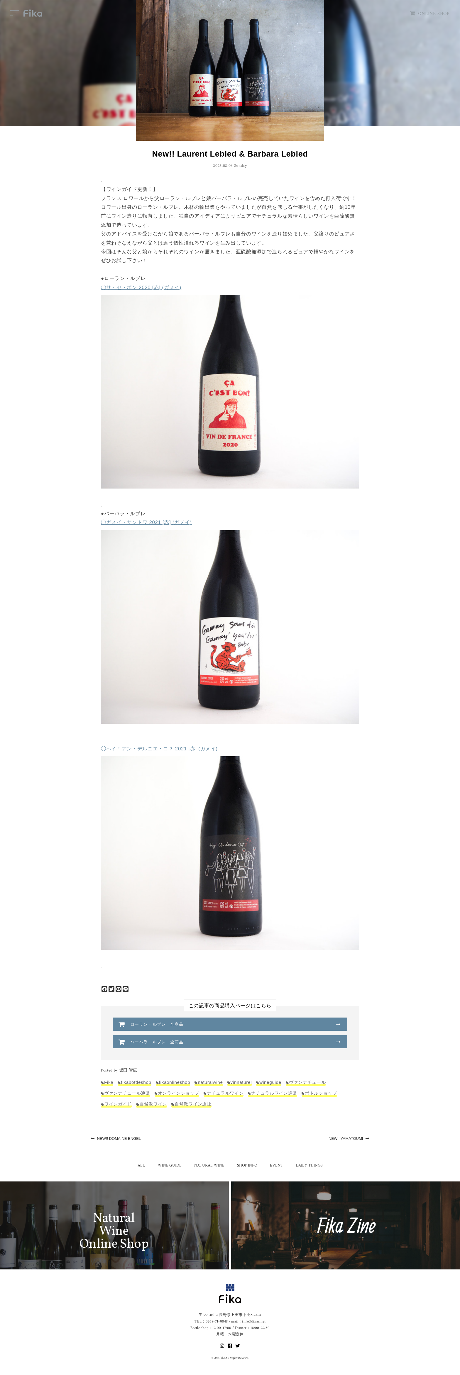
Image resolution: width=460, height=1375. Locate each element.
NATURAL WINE (209, 1165)
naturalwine (210, 1082)
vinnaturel (241, 1082)
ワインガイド (118, 1103)
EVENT (276, 1165)
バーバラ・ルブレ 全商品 (156, 1042)
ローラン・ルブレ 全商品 (156, 1024)
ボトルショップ (321, 1093)
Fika (108, 1082)
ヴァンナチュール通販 (127, 1093)
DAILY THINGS (309, 1165)
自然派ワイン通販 (193, 1103)
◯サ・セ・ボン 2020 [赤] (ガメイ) (141, 287)
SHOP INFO (247, 1165)
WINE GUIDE (170, 1165)
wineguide (270, 1082)
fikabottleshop (136, 1082)
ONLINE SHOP (430, 14)
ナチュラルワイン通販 (274, 1093)
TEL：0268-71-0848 (211, 1321)
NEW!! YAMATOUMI (349, 1138)
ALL (141, 1165)
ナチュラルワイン (225, 1093)
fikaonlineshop (174, 1082)
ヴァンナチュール (307, 1082)
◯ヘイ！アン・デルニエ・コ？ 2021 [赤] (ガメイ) (159, 749)
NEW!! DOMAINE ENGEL (116, 1138)
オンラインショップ (178, 1093)
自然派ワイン (153, 1103)
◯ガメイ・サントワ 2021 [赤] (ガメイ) (146, 522)
